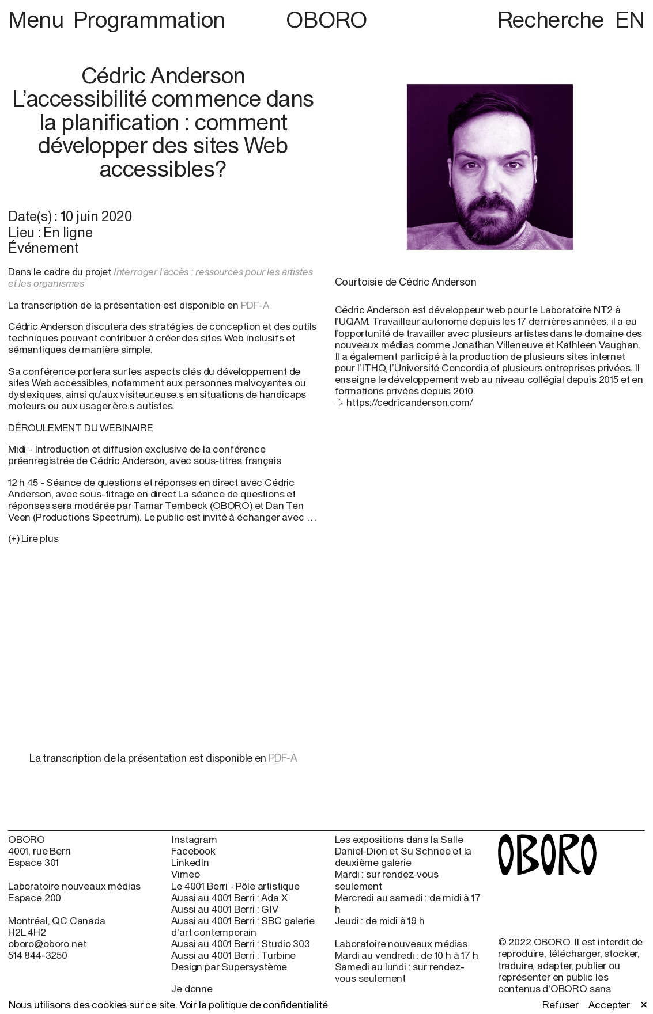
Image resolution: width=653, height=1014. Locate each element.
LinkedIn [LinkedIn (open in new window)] (190, 862)
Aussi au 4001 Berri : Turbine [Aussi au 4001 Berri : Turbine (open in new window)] (233, 955)
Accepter (609, 1005)
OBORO (326, 20)
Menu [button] (38, 19)
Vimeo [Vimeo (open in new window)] (185, 874)
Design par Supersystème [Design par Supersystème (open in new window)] (229, 967)
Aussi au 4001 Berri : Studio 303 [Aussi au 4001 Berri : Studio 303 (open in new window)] (240, 944)
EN (630, 19)
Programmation (149, 19)
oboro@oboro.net (47, 944)
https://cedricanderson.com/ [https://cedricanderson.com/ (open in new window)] (409, 402)
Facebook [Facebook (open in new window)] (193, 851)
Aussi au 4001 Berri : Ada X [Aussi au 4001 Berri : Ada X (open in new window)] (229, 897)
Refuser (560, 1005)
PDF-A (256, 305)
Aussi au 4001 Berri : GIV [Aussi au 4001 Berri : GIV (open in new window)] (224, 909)
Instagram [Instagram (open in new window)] (194, 839)
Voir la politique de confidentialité (254, 1005)
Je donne (192, 988)
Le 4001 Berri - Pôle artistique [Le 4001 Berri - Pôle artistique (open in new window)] (235, 886)
